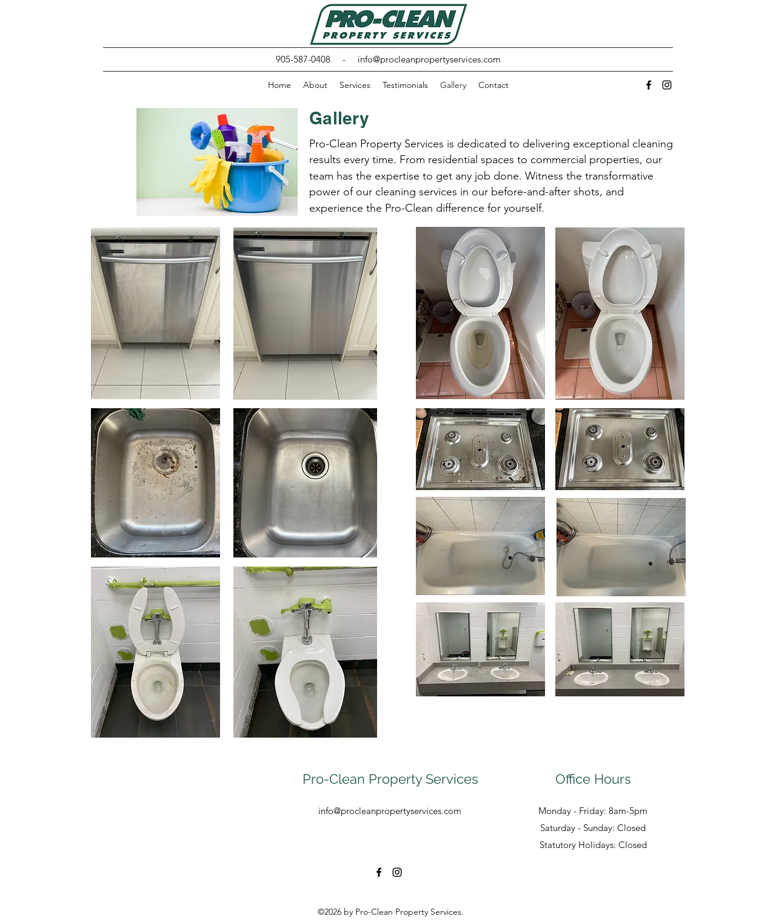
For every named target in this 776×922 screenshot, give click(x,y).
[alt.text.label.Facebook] (649, 85)
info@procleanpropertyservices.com (429, 59)
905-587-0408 (303, 59)
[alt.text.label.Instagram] (667, 85)
